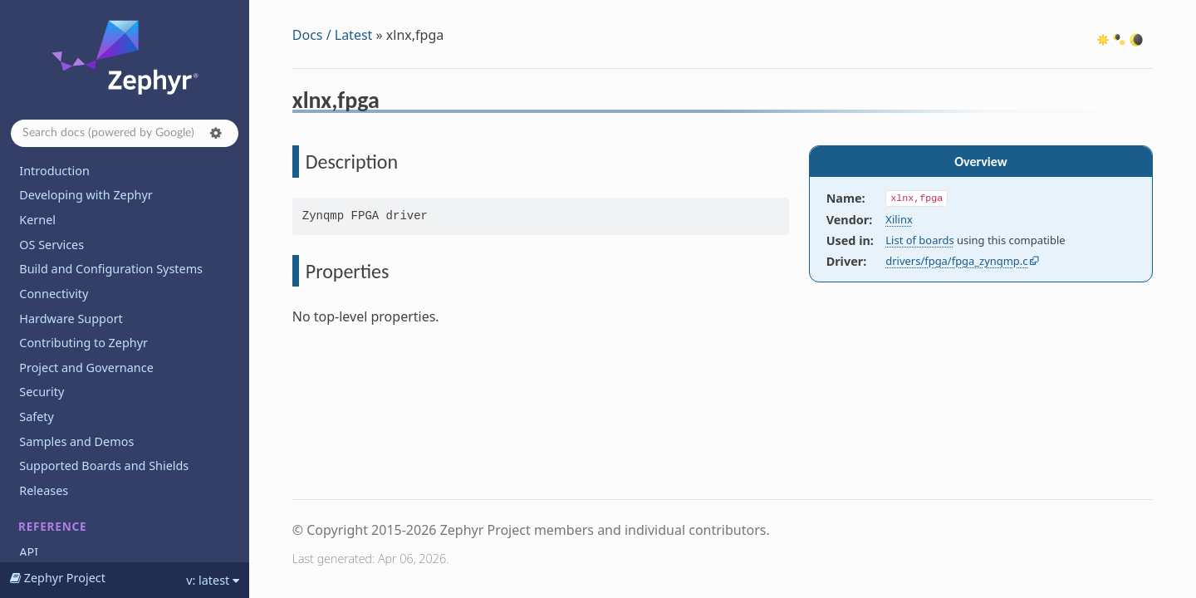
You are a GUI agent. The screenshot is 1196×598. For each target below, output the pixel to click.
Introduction (54, 171)
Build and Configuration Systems (111, 269)
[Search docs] (124, 133)
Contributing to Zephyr (83, 342)
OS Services (51, 244)
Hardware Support (70, 318)
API (28, 552)
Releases (43, 490)
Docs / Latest (332, 35)
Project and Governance (86, 367)
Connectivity (53, 293)
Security (41, 391)
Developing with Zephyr (85, 195)
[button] (216, 133)
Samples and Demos (76, 441)
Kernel (37, 220)
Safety (36, 416)
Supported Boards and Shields (104, 465)
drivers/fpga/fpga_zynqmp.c (956, 260)
